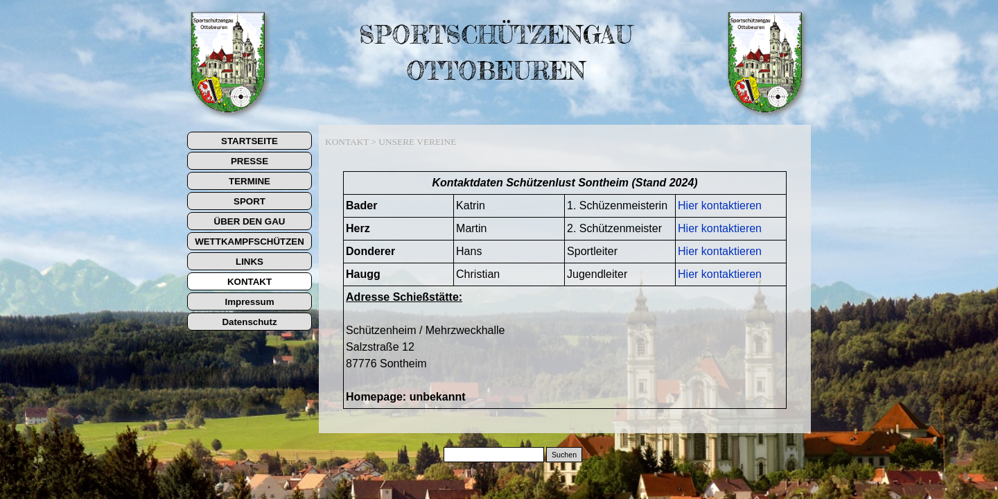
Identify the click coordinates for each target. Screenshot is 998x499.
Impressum (249, 302)
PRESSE (249, 161)
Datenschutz (249, 322)
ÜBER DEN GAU (250, 221)
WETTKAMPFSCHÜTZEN (249, 241)
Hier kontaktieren (720, 205)
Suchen (564, 454)
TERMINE (249, 181)
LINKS (249, 261)
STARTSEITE (249, 141)
